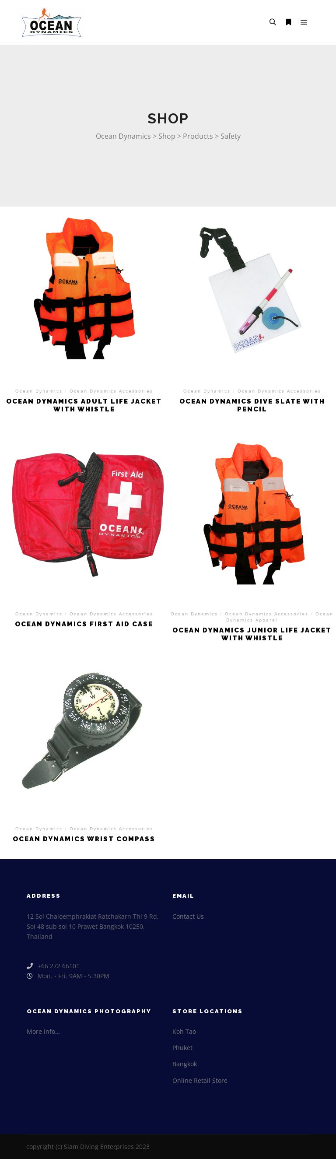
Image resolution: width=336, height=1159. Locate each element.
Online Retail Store (200, 1080)
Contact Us (188, 916)
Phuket (182, 1047)
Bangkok (184, 1064)
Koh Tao (184, 1031)
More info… (43, 1031)
